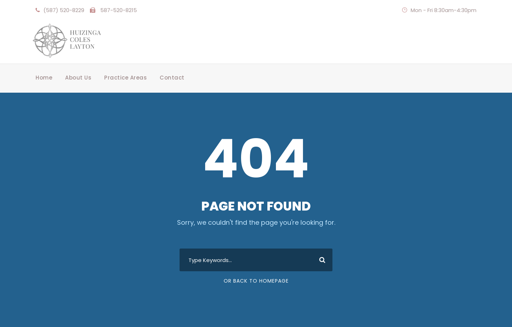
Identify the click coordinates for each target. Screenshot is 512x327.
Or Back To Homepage (256, 280)
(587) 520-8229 (63, 10)
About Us (78, 77)
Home (44, 77)
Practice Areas (125, 77)
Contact (172, 77)
